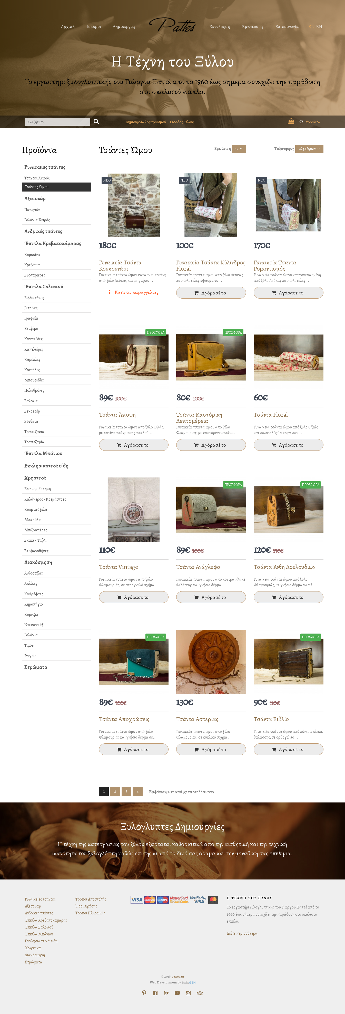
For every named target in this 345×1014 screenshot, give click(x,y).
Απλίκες (30, 583)
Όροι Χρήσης (86, 906)
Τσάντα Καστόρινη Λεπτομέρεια (199, 417)
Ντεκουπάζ (33, 625)
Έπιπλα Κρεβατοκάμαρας (52, 243)
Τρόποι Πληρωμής (90, 913)
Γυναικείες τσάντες (44, 167)
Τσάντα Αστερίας (197, 719)
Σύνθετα (31, 421)
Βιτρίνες (30, 308)
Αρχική (68, 26)
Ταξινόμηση (284, 148)
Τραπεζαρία (34, 442)
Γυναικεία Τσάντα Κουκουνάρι (120, 265)
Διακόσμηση (38, 562)
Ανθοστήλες (33, 573)
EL (310, 26)
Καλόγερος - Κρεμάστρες (45, 499)
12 (236, 149)
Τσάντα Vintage (118, 567)
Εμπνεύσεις (252, 26)
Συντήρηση (220, 26)
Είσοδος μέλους (182, 122)
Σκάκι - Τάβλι (35, 540)
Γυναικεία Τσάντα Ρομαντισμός (275, 265)
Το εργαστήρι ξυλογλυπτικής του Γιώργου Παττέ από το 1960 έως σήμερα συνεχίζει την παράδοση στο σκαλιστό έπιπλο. (172, 86)
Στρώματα (35, 667)
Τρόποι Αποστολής (90, 899)
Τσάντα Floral (271, 414)
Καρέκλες (32, 359)
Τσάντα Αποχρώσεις (124, 719)
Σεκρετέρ (32, 411)
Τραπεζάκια (34, 432)
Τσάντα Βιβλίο (271, 719)
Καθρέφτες (33, 594)
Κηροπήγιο (33, 604)
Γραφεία (31, 318)
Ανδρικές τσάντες (43, 231)
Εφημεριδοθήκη (37, 489)
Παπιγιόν (32, 210)
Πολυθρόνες (34, 390)
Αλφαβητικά (307, 149)
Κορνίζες (31, 614)
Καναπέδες (33, 339)
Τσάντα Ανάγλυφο (198, 567)
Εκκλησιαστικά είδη (46, 465)
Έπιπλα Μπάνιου (43, 453)
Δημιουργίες (124, 26)
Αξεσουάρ (35, 198)
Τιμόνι (29, 645)
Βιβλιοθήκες (34, 298)
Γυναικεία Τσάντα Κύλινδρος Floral (210, 265)
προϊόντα (304, 122)
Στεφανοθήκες (36, 551)
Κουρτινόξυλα (35, 509)
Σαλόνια (31, 401)
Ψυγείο (30, 656)
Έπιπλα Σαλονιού (43, 286)
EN (319, 26)
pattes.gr (178, 976)
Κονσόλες (32, 370)
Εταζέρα (31, 328)
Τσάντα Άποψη (117, 414)
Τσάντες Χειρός (37, 178)
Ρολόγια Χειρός (37, 220)
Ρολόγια (31, 635)
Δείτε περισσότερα (242, 933)
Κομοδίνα (32, 254)
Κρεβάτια (32, 265)
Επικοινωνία (287, 26)
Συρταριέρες (34, 275)
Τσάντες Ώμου (36, 187)
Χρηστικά (35, 477)
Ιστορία (93, 26)
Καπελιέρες (33, 349)
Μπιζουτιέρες (35, 530)
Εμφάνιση (222, 148)
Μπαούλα (32, 520)
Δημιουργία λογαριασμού (146, 122)
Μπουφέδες (34, 380)
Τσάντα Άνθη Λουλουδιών (284, 567)
